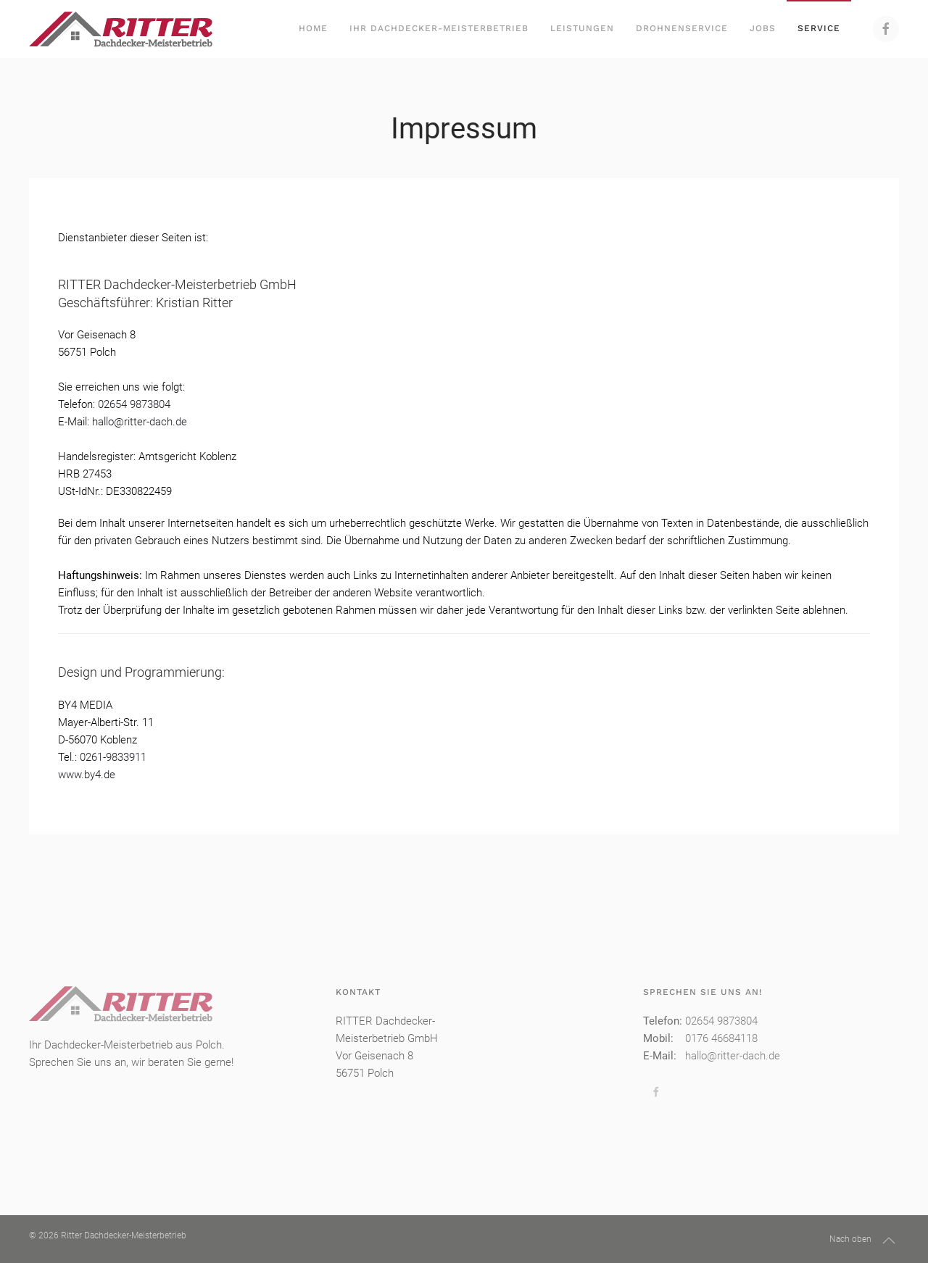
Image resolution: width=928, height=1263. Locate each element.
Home (313, 28)
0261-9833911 (113, 757)
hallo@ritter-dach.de (139, 421)
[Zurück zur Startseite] (120, 29)
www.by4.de (86, 774)
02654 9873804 (134, 404)
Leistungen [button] (582, 28)
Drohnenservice (682, 28)
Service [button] (819, 28)
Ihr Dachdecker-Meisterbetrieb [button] (439, 28)
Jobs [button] (763, 28)
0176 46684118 (721, 1038)
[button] (889, 1240)
